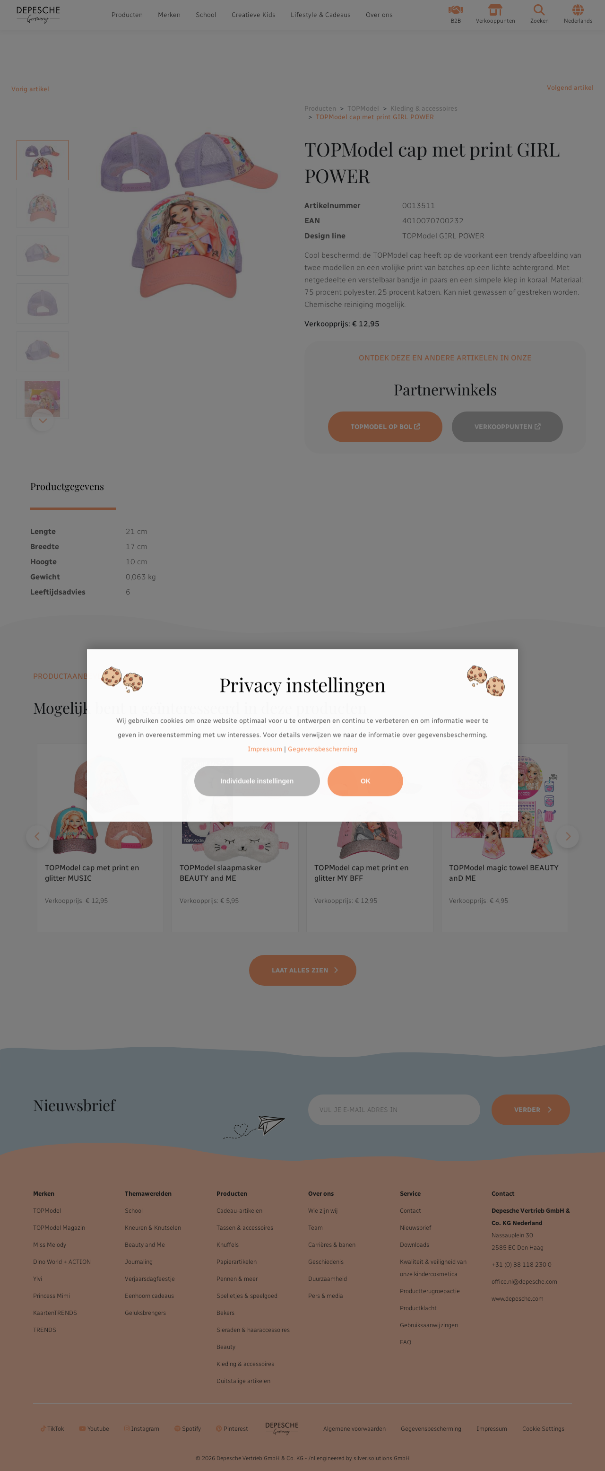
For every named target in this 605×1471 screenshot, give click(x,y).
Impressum (265, 749)
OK (366, 781)
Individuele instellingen (257, 781)
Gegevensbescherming (322, 749)
